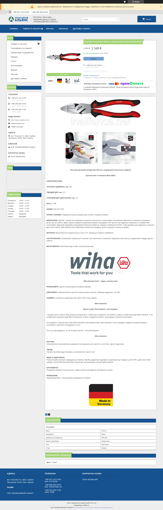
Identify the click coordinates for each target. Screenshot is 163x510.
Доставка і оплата (81, 29)
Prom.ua (93, 503)
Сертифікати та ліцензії (21, 48)
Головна (14, 29)
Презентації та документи (22, 52)
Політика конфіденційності (103, 507)
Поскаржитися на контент (84, 507)
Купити (93, 59)
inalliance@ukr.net (17, 123)
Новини (14, 57)
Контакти (63, 29)
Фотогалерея (16, 65)
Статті (13, 61)
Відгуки (14, 70)
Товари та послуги (32, 29)
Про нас (50, 29)
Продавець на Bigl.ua (81, 505)
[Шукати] (117, 19)
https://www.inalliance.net (20, 120)
